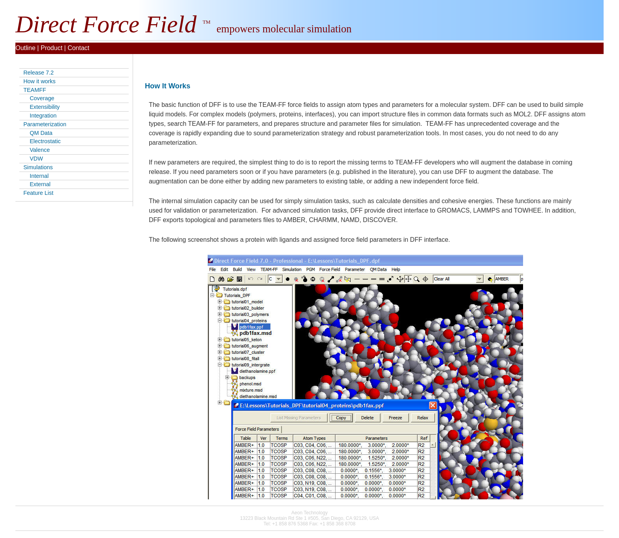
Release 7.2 (38, 72)
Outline (25, 48)
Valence (36, 150)
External (37, 184)
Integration (39, 115)
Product (51, 48)
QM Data (38, 133)
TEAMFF (34, 90)
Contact (78, 48)
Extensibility (41, 107)
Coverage (38, 98)
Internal (36, 176)
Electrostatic (41, 141)
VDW (33, 158)
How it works (39, 81)
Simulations (38, 167)
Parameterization (44, 124)
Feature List (38, 193)
